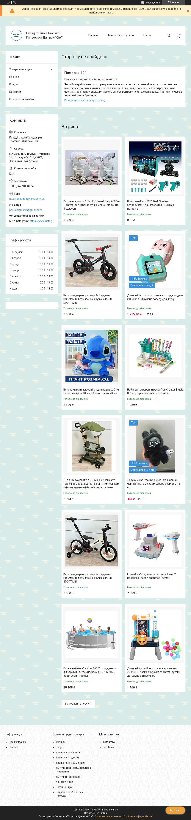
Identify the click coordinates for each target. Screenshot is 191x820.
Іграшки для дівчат (67, 757)
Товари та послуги (119, 35)
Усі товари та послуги (78, 703)
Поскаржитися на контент (108, 816)
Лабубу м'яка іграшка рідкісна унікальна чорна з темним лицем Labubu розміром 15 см (153, 483)
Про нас (14, 76)
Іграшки (60, 741)
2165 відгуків (153, 2)
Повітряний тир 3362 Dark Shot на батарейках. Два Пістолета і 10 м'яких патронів (150, 205)
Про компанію (17, 741)
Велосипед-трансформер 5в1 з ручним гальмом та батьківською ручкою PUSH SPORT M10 (87, 299)
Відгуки (13, 84)
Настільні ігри (64, 787)
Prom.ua (113, 809)
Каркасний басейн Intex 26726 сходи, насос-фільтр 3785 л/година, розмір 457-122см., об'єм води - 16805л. (90, 672)
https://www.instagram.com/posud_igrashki (42, 221)
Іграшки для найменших (70, 762)
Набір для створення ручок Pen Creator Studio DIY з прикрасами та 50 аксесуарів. (155, 391)
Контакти (15, 91)
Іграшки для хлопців (68, 752)
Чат (175, 810)
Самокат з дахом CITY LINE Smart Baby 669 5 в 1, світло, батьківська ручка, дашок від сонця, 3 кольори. (91, 205)
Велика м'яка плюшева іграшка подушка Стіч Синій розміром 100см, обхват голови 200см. (91, 391)
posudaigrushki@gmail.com (25, 209)
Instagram (109, 741)
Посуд (59, 747)
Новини (13, 747)
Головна (93, 35)
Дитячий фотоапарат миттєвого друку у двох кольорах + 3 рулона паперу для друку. (155, 297)
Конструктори (64, 781)
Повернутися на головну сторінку (84, 100)
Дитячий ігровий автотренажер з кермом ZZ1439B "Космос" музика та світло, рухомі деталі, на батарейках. (153, 672)
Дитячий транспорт (68, 776)
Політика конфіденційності (138, 816)
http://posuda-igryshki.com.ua (27, 198)
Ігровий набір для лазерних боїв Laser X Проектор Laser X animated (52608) (151, 576)
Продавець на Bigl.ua (95, 813)
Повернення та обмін (22, 99)
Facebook (108, 747)
